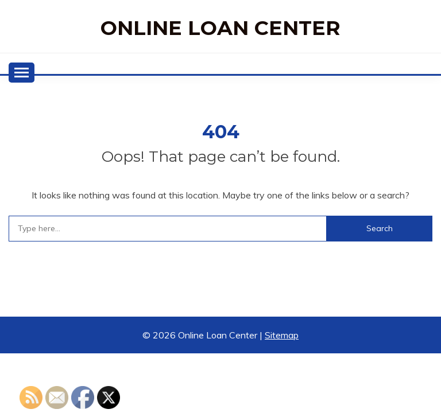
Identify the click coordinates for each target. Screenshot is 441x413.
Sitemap (282, 335)
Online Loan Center (220, 27)
